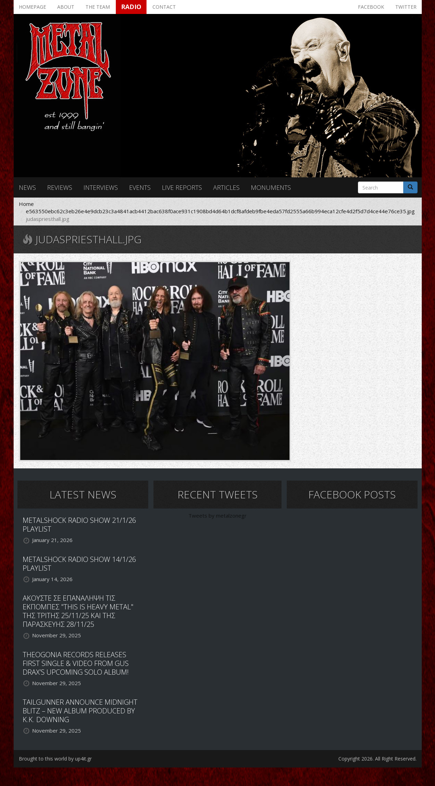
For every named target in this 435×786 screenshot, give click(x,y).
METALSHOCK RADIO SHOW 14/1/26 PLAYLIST (79, 564)
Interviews (100, 187)
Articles (226, 187)
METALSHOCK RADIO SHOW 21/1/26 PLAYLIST (79, 525)
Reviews (59, 187)
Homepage (32, 6)
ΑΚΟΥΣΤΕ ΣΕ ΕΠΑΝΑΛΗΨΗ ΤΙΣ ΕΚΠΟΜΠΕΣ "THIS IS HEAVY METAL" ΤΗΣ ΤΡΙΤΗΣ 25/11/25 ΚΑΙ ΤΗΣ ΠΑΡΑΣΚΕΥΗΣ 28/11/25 (78, 611)
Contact (164, 6)
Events (140, 187)
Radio (131, 6)
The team (97, 6)
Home (26, 203)
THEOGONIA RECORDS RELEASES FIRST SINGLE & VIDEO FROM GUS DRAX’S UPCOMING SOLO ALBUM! (76, 663)
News (27, 187)
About (65, 6)
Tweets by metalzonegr (217, 515)
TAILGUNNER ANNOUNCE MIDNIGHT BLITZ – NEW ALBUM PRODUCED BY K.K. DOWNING (80, 710)
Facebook (371, 6)
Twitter (406, 6)
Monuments (271, 187)
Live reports (182, 187)
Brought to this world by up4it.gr (55, 758)
